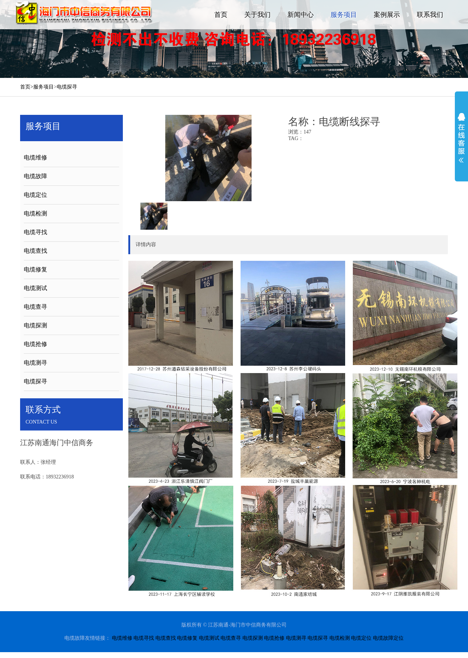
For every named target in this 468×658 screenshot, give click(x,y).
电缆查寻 (35, 307)
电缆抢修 (35, 344)
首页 (220, 14)
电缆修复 (35, 269)
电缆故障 (35, 176)
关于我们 (257, 14)
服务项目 (344, 14)
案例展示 (387, 14)
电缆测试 (35, 288)
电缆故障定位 (388, 638)
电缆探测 (35, 325)
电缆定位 (35, 195)
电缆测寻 (35, 363)
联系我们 (430, 14)
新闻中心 (300, 14)
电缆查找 (35, 251)
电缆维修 (35, 157)
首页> (26, 87)
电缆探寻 (67, 87)
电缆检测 (35, 213)
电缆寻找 (35, 232)
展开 (461, 138)
